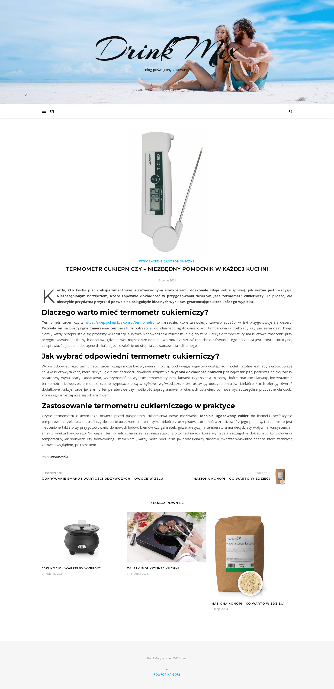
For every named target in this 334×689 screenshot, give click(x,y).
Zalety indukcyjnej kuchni (153, 568)
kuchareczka (59, 457)
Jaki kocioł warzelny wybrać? (71, 568)
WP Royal (179, 658)
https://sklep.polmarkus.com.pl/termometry (119, 322)
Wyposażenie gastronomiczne (167, 261)
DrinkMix (167, 49)
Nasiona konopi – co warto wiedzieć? (248, 603)
